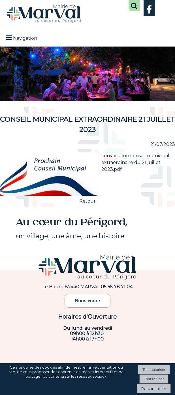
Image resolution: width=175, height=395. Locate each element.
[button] (134, 5)
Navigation (25, 38)
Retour (87, 201)
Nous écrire (87, 300)
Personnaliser (153, 388)
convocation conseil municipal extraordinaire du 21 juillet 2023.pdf (135, 162)
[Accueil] (44, 14)
